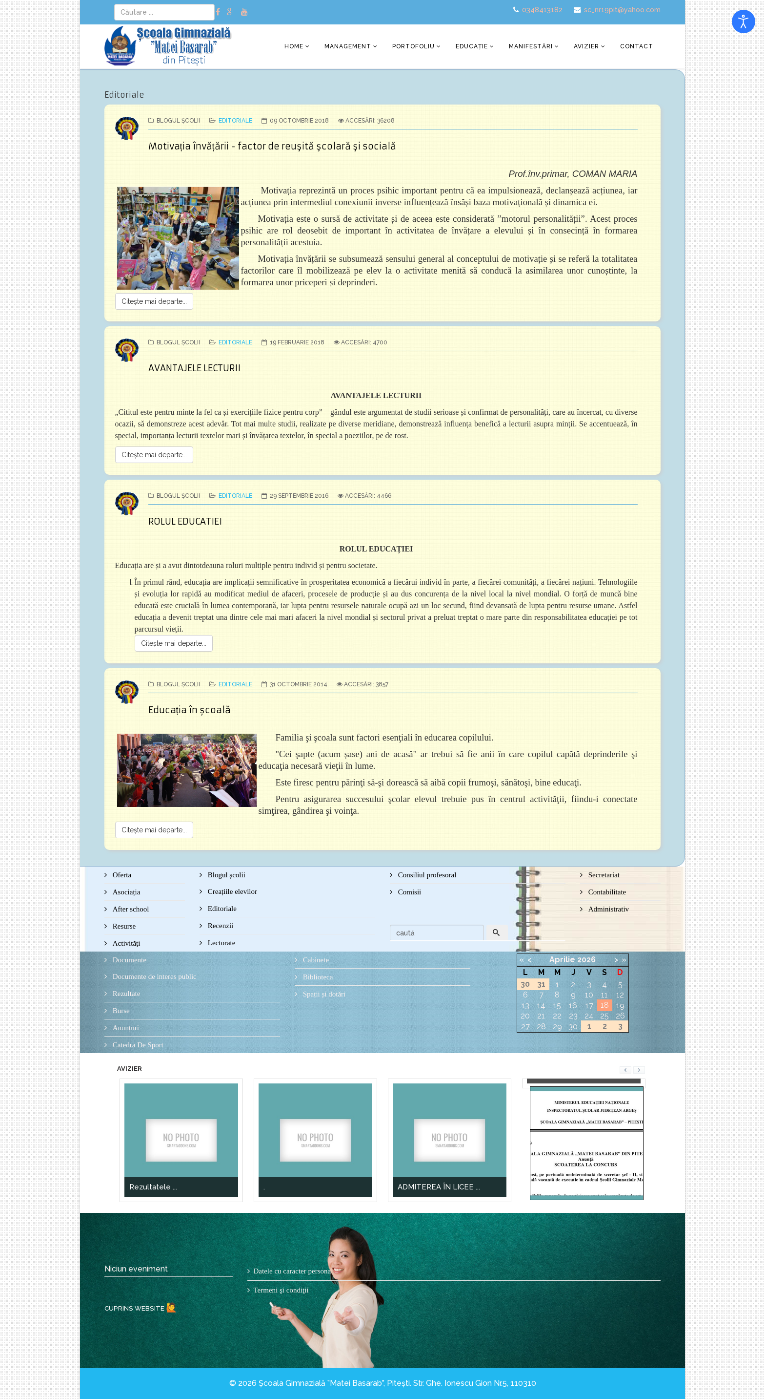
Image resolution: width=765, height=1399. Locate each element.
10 (589, 994)
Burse (120, 1011)
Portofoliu (413, 46)
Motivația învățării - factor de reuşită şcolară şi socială (272, 146)
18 (605, 1005)
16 (573, 1005)
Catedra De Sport (137, 1045)
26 (620, 1015)
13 (525, 1005)
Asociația (125, 892)
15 (557, 1005)
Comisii (408, 892)
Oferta (121, 875)
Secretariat (603, 875)
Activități (125, 943)
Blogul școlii (225, 875)
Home (293, 46)
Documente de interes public (154, 976)
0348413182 (542, 9)
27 (525, 1026)
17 (589, 1005)
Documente (128, 960)
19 (620, 1005)
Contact (636, 46)
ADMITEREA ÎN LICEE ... (439, 1187)
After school (130, 909)
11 (604, 994)
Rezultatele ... (153, 1187)
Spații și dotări (323, 994)
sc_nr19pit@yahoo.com (622, 9)
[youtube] (244, 12)
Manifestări (531, 46)
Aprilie (562, 959)
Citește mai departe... (154, 301)
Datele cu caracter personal (293, 1271)
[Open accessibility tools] (743, 21)
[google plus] (230, 12)
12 (620, 994)
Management (347, 46)
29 (557, 1026)
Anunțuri (125, 1028)
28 (541, 1026)
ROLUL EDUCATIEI (185, 521)
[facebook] (218, 12)
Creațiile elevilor (231, 891)
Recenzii (219, 926)
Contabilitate (606, 892)
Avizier (586, 46)
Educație (472, 46)
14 (541, 1005)
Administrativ (607, 909)
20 (525, 1015)
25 (604, 1015)
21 (541, 1015)
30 (573, 1026)
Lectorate (220, 943)
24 (589, 1015)
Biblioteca (317, 977)
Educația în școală (189, 710)
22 (557, 1015)
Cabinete (315, 960)
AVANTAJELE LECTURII (194, 368)
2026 (586, 959)
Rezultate (125, 993)
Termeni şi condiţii (281, 1290)
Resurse (123, 926)
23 (573, 1015)
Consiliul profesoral (426, 875)
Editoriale (235, 120)
